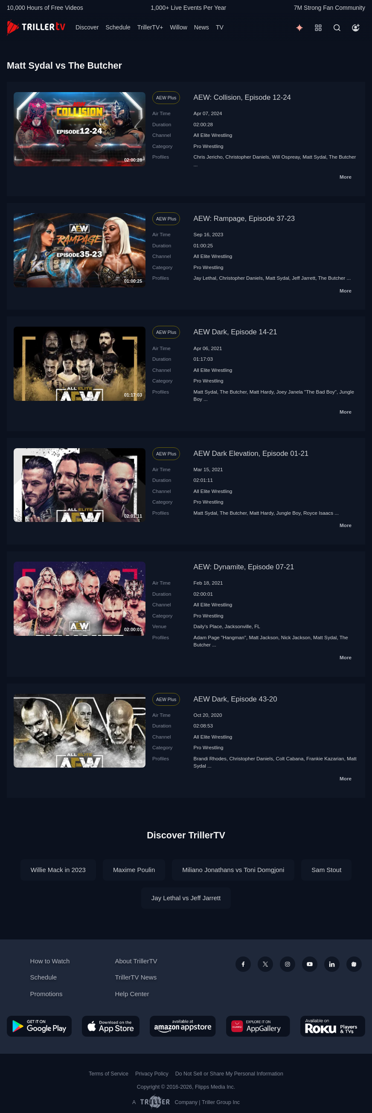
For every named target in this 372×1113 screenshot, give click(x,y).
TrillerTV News (136, 977)
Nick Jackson (296, 637)
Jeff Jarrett (303, 278)
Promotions (46, 993)
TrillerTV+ (150, 27)
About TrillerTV (136, 961)
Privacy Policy (152, 1074)
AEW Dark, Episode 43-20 (235, 699)
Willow (178, 27)
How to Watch (50, 961)
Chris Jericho (208, 156)
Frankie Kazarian (325, 758)
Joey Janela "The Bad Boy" (306, 391)
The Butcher (342, 156)
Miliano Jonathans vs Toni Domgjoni (233, 869)
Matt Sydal (314, 156)
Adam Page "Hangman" (220, 637)
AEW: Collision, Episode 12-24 (242, 97)
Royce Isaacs (318, 513)
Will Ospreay (285, 156)
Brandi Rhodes (210, 758)
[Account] (355, 27)
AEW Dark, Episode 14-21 (235, 332)
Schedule (117, 27)
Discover (87, 27)
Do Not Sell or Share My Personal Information (229, 1074)
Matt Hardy (261, 391)
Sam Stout (326, 869)
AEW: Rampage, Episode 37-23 (244, 218)
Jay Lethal (205, 278)
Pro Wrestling (209, 146)
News (201, 27)
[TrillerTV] (36, 27)
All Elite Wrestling (213, 135)
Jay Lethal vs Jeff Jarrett (186, 897)
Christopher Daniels (247, 156)
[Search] (337, 27)
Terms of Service (108, 1074)
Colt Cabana (290, 758)
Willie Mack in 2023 (58, 869)
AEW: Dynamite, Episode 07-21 (244, 567)
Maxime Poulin (134, 869)
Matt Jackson (263, 637)
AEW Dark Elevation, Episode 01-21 (251, 453)
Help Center (132, 993)
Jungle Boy (288, 513)
